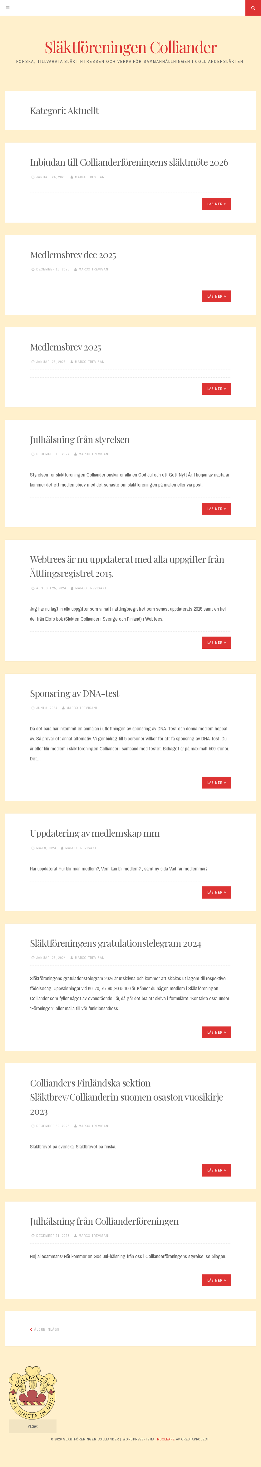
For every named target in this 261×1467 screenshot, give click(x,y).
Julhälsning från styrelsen (80, 439)
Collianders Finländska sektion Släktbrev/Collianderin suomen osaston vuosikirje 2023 (126, 1096)
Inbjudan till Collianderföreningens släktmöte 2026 (129, 162)
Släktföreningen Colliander (131, 46)
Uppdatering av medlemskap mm (95, 833)
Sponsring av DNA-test (74, 693)
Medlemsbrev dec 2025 (73, 254)
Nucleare (166, 1439)
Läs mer (216, 204)
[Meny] (8, 8)
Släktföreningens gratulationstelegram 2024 (115, 943)
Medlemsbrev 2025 (65, 346)
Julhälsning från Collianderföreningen (104, 1221)
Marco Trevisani (90, 177)
